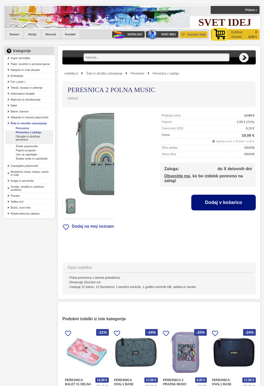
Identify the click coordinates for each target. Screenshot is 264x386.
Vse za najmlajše (26, 154)
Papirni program (26, 150)
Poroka (15, 195)
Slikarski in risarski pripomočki (29, 117)
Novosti (51, 34)
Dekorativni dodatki (23, 93)
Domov (14, 34)
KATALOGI (127, 34)
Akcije (32, 34)
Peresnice (22, 128)
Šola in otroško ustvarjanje (29, 123)
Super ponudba (20, 58)
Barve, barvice (20, 111)
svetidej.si (71, 73)
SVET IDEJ (161, 34)
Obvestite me (177, 176)
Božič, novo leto (21, 207)
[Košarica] (235, 34)
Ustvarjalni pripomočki (24, 165)
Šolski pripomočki (27, 146)
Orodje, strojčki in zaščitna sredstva (27, 188)
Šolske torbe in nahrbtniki (32, 158)
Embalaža (17, 75)
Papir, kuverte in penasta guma (30, 63)
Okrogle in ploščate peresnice (28, 138)
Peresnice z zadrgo (29, 132)
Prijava (251, 9)
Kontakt (70, 34)
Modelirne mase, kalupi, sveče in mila (30, 173)
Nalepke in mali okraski (25, 69)
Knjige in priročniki (22, 180)
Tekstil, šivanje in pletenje (27, 87)
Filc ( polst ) (18, 81)
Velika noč (17, 201)
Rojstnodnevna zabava (25, 213)
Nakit (14, 105)
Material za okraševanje (25, 99)
